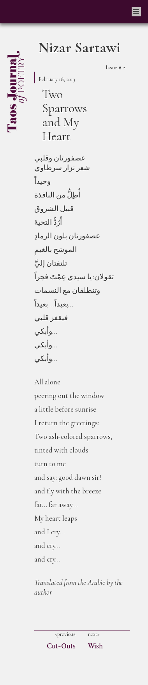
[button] (136, 11)
